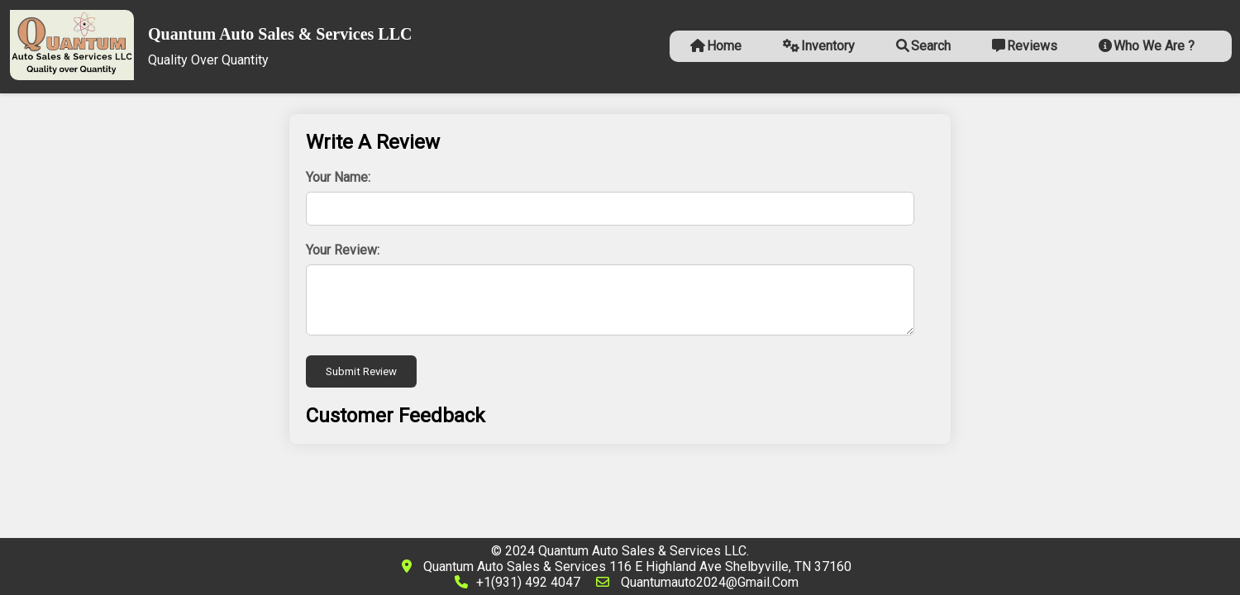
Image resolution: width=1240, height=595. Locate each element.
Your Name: (338, 177)
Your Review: (342, 250)
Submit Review (361, 371)
